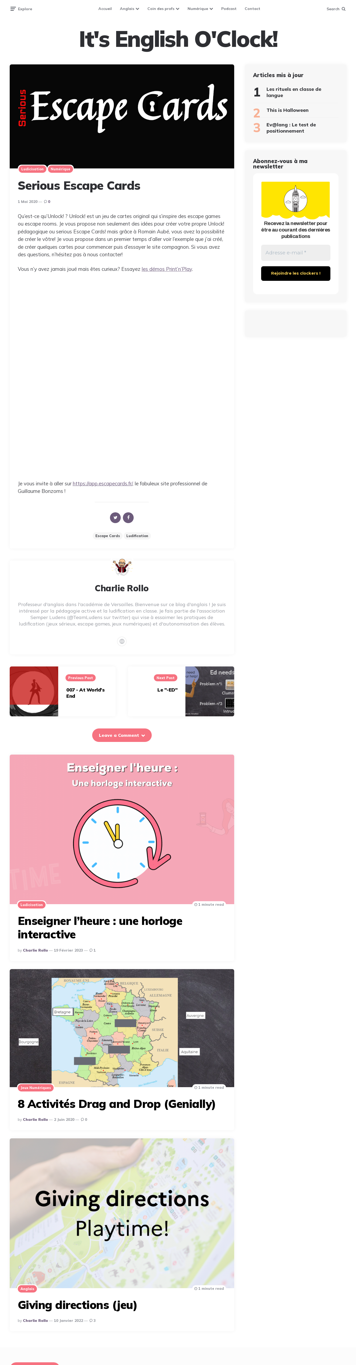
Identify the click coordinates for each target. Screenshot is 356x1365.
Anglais (127, 8)
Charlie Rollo (35, 950)
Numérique (198, 8)
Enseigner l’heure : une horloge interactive (100, 927)
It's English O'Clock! (178, 39)
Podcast (229, 8)
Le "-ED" (167, 690)
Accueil (105, 8)
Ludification (137, 536)
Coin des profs (160, 8)
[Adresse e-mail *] (295, 253)
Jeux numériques (35, 1088)
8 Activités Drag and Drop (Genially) (117, 1104)
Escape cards (107, 536)
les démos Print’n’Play (167, 269)
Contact (252, 8)
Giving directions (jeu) (78, 1305)
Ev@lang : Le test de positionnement (291, 128)
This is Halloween (288, 110)
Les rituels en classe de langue (294, 92)
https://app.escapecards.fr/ (102, 483)
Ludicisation (32, 169)
